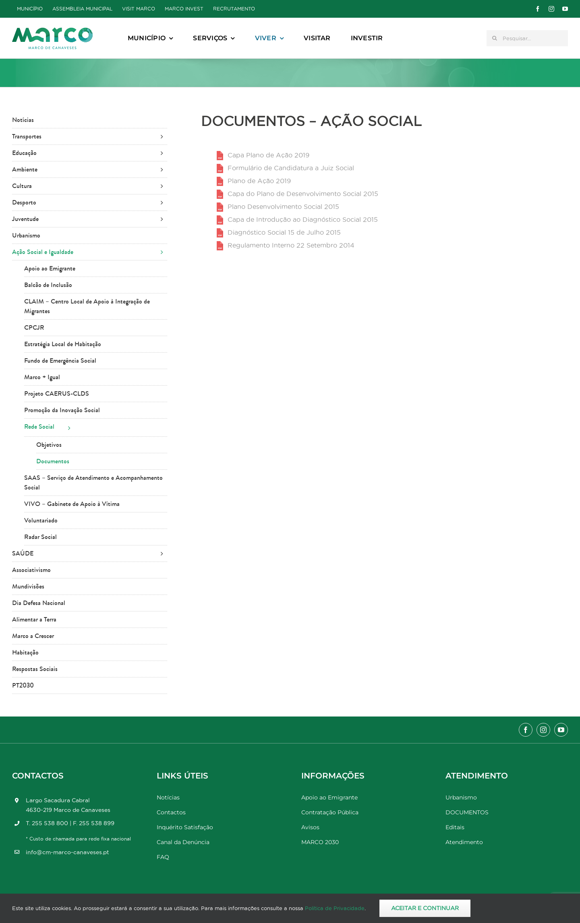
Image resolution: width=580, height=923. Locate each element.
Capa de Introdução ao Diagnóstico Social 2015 (303, 219)
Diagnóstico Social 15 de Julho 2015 (284, 232)
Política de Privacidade (335, 908)
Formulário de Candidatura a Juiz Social (291, 167)
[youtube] (565, 9)
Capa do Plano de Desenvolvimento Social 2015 (303, 193)
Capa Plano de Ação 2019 (268, 155)
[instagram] (551, 9)
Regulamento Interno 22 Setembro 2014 (291, 245)
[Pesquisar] (495, 38)
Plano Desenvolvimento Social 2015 (283, 206)
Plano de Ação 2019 (259, 180)
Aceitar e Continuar (425, 908)
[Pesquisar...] (527, 38)
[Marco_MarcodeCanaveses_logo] (52, 31)
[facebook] (538, 9)
